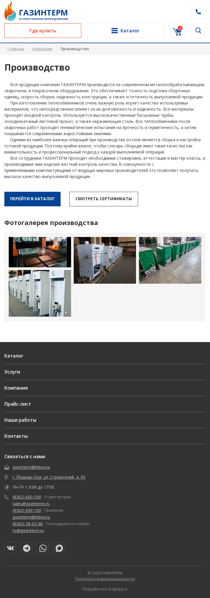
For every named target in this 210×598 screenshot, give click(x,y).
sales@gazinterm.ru (31, 503)
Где (42, 30)
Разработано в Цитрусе (105, 589)
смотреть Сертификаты (103, 198)
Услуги (12, 372)
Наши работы (20, 420)
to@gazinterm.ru (28, 530)
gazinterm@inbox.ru (31, 467)
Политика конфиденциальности (105, 578)
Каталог (13, 356)
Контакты (16, 436)
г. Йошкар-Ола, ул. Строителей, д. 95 (49, 477)
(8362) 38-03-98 (28, 523)
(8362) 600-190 (27, 497)
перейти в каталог (32, 198)
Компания (16, 388)
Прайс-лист (17, 404)
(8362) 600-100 (27, 510)
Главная (15, 48)
